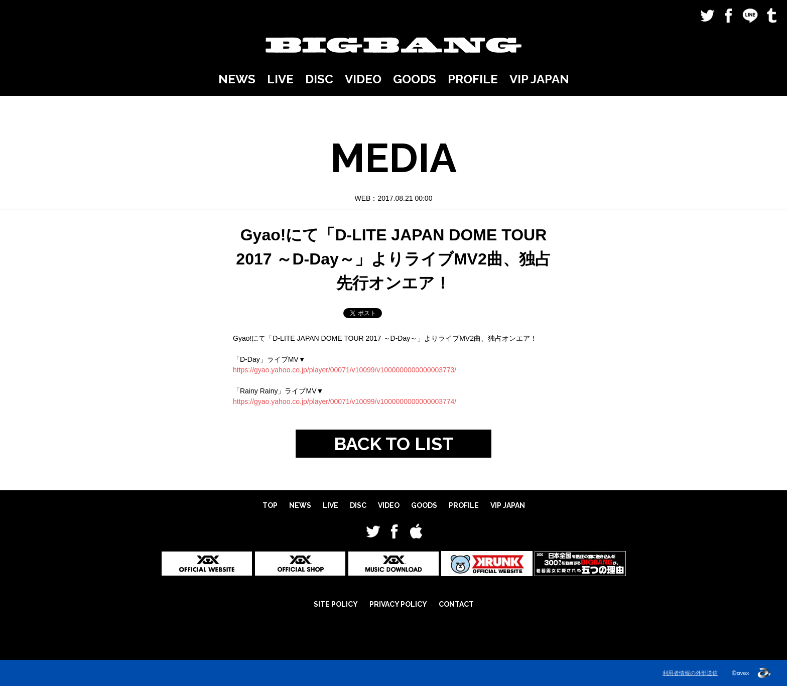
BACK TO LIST (394, 443)
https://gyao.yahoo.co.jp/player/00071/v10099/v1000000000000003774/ (344, 401)
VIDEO (363, 79)
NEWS (236, 79)
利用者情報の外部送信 (690, 673)
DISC (319, 79)
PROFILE (473, 79)
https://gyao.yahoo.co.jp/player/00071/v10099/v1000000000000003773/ (344, 370)
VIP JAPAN (539, 79)
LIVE (280, 79)
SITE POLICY (336, 604)
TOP (270, 505)
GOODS (414, 79)
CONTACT (456, 604)
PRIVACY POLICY (398, 604)
